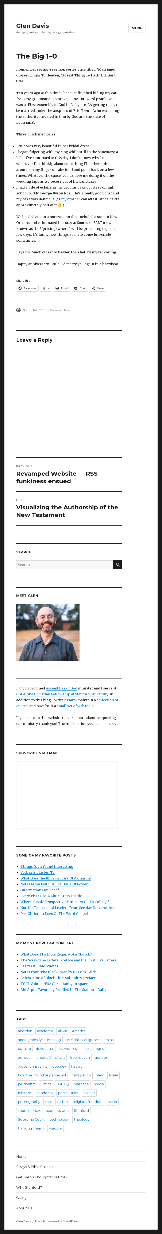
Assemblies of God (61, 688)
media (99, 1084)
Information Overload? (39, 890)
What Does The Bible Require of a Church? (56, 954)
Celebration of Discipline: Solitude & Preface (58, 978)
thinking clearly (31, 1128)
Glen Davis (32, 25)
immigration (81, 1075)
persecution (68, 1093)
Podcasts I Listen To (37, 872)
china (109, 1040)
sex (38, 1111)
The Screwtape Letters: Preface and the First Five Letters (68, 960)
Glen (26, 310)
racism (62, 1102)
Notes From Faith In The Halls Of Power (54, 884)
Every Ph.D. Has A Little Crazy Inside (51, 896)
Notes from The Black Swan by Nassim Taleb (58, 972)
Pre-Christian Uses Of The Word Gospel (54, 913)
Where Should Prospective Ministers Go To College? (64, 902)
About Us (24, 1208)
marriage (81, 1084)
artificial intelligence (83, 1040)
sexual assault (57, 1111)
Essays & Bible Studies (39, 966)
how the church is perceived (42, 1075)
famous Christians (50, 1058)
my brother (70, 199)
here (111, 723)
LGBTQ (62, 1084)
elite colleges (92, 1049)
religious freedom (88, 1102)
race (48, 1102)
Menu (137, 28)
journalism (27, 1084)
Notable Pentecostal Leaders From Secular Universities (67, 908)
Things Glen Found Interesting (46, 866)
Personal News (60, 310)
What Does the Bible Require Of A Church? (55, 878)
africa (62, 1031)
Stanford (81, 1111)
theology (81, 1120)
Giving (21, 1198)
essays (70, 700)
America (79, 1031)
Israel (113, 1075)
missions (24, 1093)
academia (45, 1031)
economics (68, 1049)
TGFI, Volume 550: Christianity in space (54, 984)
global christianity (32, 1066)
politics (89, 1093)
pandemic (44, 1093)
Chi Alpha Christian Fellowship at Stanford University (62, 694)
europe (24, 1058)
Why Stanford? (29, 1188)
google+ (59, 1066)
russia (112, 1102)
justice (45, 1084)
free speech (80, 1058)
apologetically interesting (39, 1040)
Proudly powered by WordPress (57, 1221)
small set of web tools (75, 706)
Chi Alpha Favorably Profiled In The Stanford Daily (63, 990)
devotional (45, 1049)
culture (24, 1049)
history (76, 1066)
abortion (25, 1031)
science (24, 1111)
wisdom (55, 1128)
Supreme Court (31, 1120)
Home (21, 1157)
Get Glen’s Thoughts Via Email (41, 1177)
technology (59, 1120)
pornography (29, 1102)
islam (100, 1075)
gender (101, 1058)
